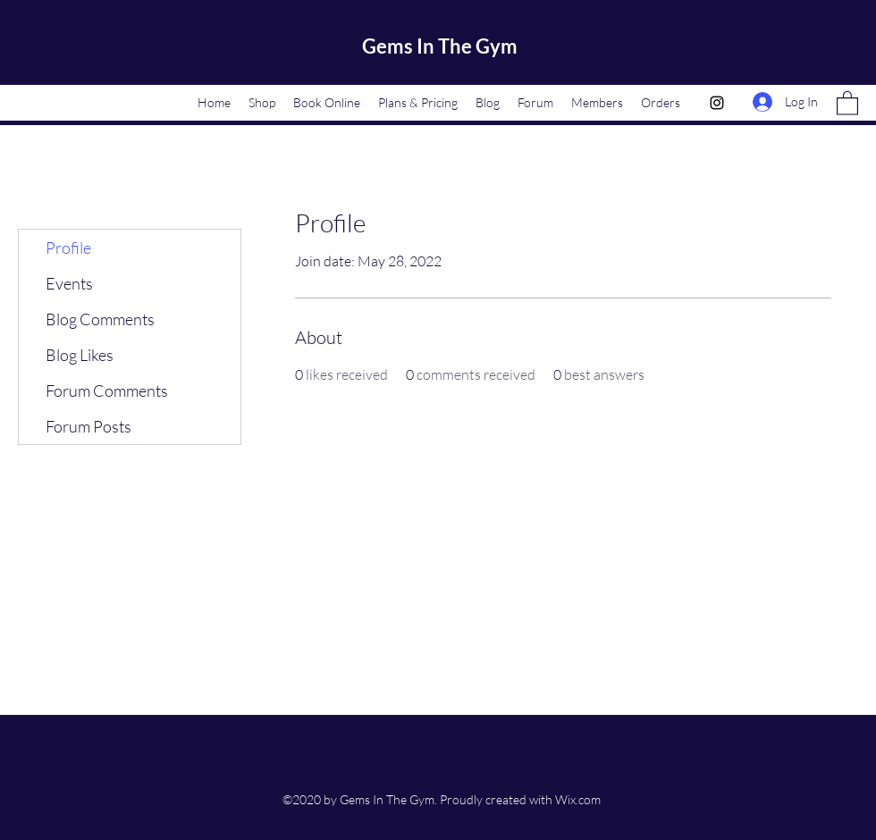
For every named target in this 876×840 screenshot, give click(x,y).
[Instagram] (717, 103)
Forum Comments (107, 390)
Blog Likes (80, 355)
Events (69, 283)
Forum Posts (88, 426)
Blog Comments (100, 319)
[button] (847, 102)
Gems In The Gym (440, 46)
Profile (68, 247)
